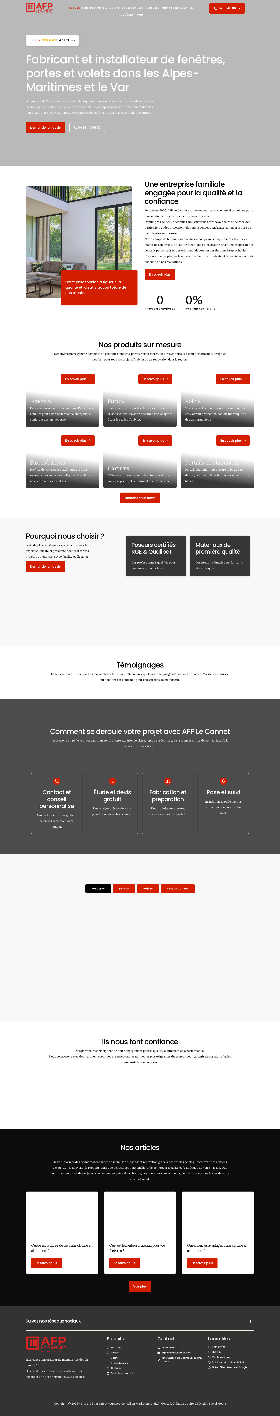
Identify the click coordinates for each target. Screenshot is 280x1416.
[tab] (98, 888)
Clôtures (152, 8)
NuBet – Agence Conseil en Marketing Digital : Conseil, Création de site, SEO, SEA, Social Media (162, 1403)
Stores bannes (47, 462)
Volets (115, 8)
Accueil (74, 8)
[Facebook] (250, 1321)
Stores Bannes (132, 8)
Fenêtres (88, 8)
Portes (102, 8)
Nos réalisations (131, 14)
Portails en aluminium (177, 8)
